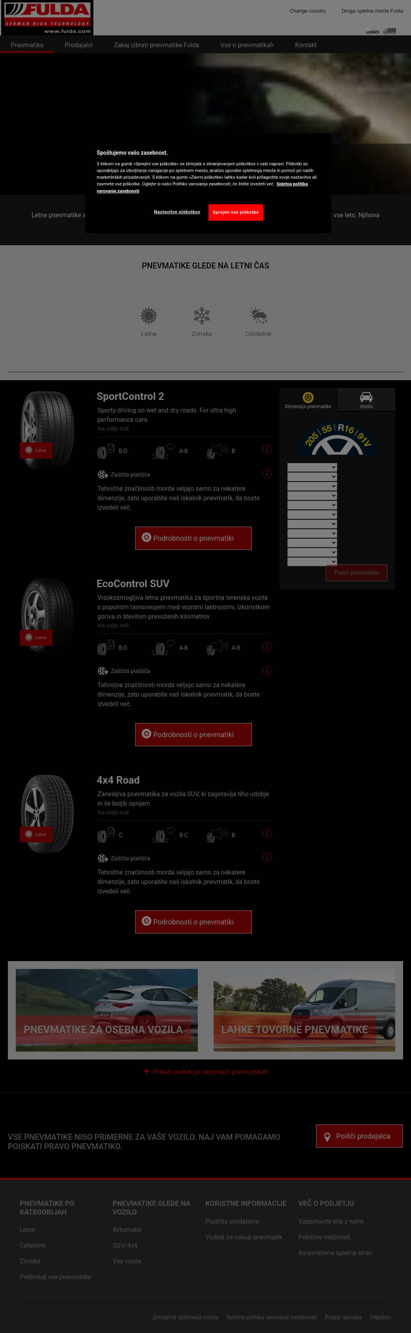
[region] (208, 183)
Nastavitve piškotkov (177, 211)
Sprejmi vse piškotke (236, 212)
